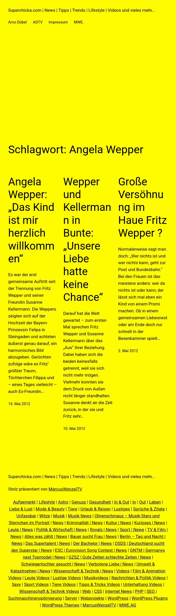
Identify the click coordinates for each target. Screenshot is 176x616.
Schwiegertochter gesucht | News (53, 564)
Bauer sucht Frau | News (93, 536)
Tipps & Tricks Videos (99, 584)
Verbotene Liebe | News (110, 564)
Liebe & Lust (20, 508)
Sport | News (132, 529)
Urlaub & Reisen (96, 508)
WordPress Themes (60, 605)
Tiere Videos (63, 584)
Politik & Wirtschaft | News (61, 529)
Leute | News (20, 529)
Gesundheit (100, 502)
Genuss (79, 502)
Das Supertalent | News (48, 543)
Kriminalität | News (85, 522)
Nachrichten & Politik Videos (139, 577)
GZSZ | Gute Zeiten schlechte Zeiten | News (110, 557)
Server (71, 598)
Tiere (73, 508)
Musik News (80, 515)
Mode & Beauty (50, 508)
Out (142, 502)
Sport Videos (36, 584)
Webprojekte (92, 598)
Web (86, 591)
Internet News (118, 591)
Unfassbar (26, 515)
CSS (98, 591)
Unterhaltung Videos (142, 584)
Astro (63, 502)
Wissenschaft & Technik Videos (49, 591)
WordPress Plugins (149, 598)
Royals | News (103, 529)
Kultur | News (118, 522)
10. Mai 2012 (74, 428)
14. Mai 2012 (19, 404)
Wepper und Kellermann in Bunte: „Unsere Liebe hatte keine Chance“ (87, 239)
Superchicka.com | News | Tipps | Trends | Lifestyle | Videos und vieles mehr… (81, 10)
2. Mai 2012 (128, 351)
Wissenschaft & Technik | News (83, 570)
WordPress (117, 598)
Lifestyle (47, 502)
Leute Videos (37, 577)
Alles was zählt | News (46, 536)
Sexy (16, 584)
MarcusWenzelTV (65, 489)
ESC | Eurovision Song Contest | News (91, 550)
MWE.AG (127, 605)
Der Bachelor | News (92, 543)
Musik (59, 515)
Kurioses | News (149, 522)
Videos (123, 570)
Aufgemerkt (24, 502)
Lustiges (122, 508)
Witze (44, 515)
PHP (139, 591)
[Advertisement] (88, 87)
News (58, 522)
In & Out (121, 502)
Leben (155, 502)
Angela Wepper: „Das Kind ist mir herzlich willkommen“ (31, 220)
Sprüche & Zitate (149, 508)
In (134, 502)
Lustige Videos (67, 577)
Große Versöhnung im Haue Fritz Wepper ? (142, 207)
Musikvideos (96, 577)
